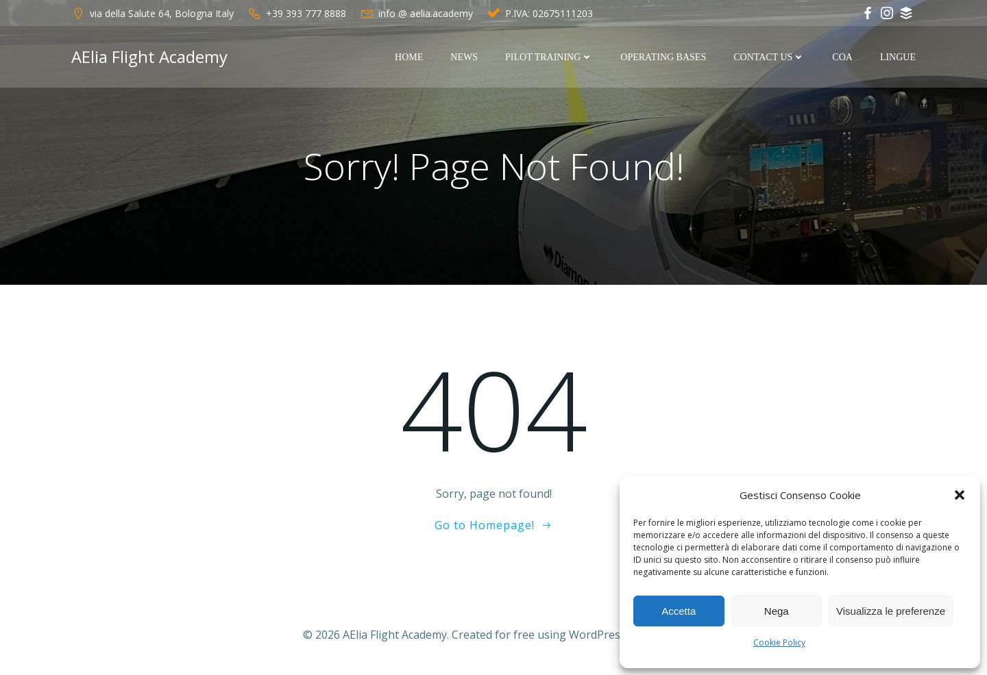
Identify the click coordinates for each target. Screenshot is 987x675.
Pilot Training (549, 57)
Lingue (898, 57)
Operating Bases (663, 57)
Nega (776, 611)
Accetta (678, 611)
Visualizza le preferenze (890, 611)
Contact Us (769, 57)
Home (409, 57)
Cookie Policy (779, 642)
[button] (959, 495)
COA (842, 57)
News (464, 57)
